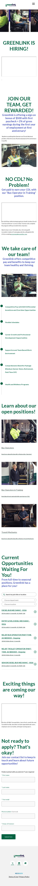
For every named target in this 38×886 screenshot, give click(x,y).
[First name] (18, 779)
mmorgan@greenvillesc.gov (19, 234)
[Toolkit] (33, 3)
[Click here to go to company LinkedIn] (19, 863)
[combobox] (19, 600)
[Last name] (18, 791)
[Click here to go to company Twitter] (12, 863)
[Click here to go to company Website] (25, 863)
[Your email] (18, 803)
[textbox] (19, 600)
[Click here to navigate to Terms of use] (13, 877)
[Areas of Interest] (18, 828)
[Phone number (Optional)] (18, 816)
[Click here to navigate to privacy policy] (24, 877)
